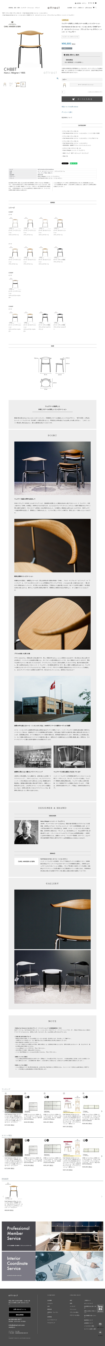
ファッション (73, 1309)
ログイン (84, 3)
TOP (3, 13)
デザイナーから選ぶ (75, 1315)
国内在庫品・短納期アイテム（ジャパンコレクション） (77, 145)
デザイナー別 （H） (76, 148)
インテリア (72, 1306)
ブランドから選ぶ (74, 1312)
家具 (64, 153)
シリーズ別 (92, 133)
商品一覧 (65, 156)
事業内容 (49, 1309)
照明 (71, 1303)
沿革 (48, 1306)
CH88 (97, 133)
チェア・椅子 (70, 153)
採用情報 (49, 1316)
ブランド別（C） (17, 13)
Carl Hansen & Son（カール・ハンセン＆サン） (35, 13)
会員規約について (88, 1323)
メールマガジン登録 (89, 1326)
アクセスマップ (51, 1322)
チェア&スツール (93, 138)
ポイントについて (88, 1303)
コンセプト (50, 1303)
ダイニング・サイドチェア (82, 153)
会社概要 (49, 1300)
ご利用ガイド (87, 1300)
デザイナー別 (66, 148)
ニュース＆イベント (52, 1319)
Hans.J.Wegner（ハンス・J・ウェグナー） (74, 150)
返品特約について (67, 117)
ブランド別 (9, 13)
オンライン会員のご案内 (90, 1329)
